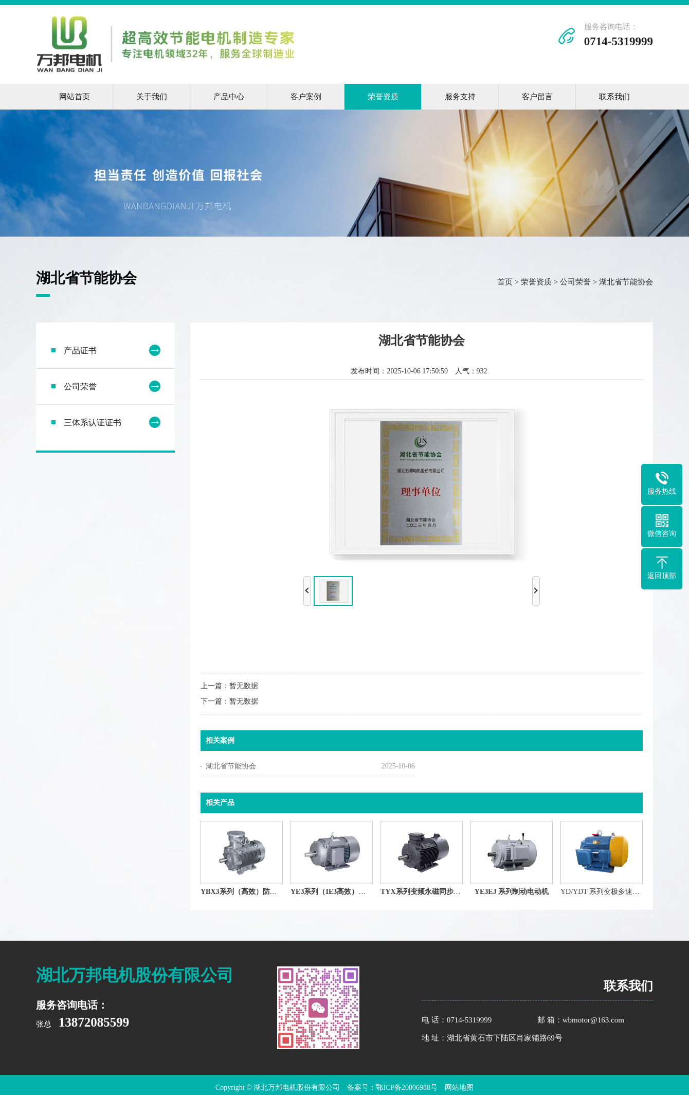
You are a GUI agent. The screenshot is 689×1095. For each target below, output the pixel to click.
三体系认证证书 (92, 424)
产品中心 (228, 97)
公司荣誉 (575, 283)
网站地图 (459, 1087)
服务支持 (460, 97)
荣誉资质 (383, 97)
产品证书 (80, 352)
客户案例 (306, 97)
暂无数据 (243, 687)
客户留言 (537, 97)
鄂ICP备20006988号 (407, 1087)
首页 (505, 283)
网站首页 (74, 97)
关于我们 (151, 97)
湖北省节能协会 (626, 283)
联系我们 (614, 97)
